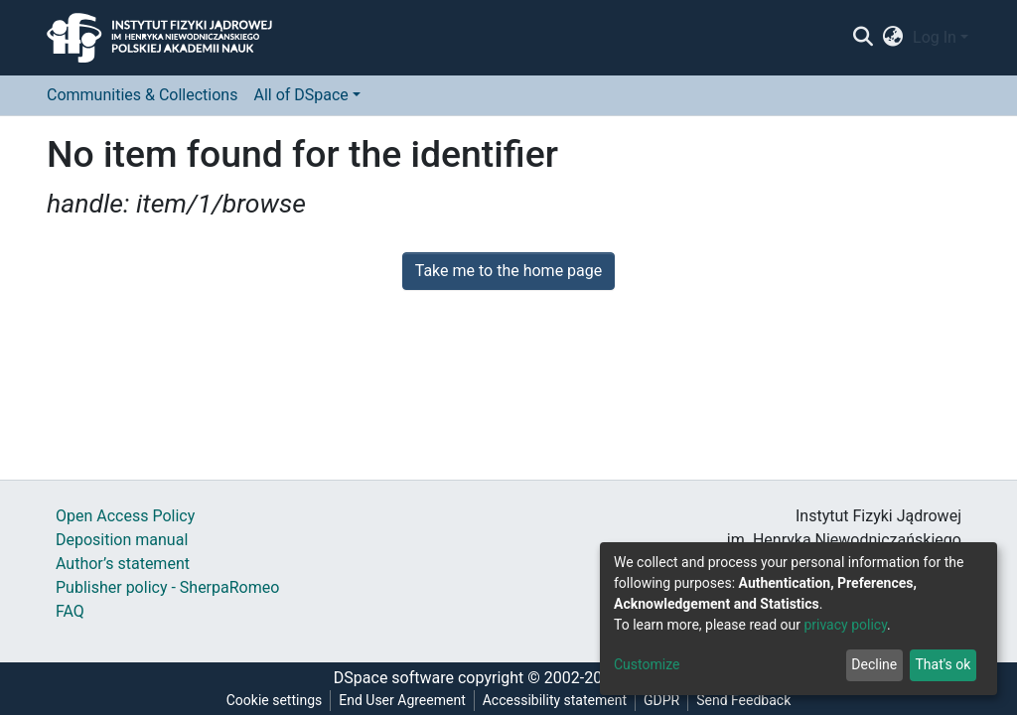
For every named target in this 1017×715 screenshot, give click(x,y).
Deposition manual (122, 539)
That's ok (942, 664)
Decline (874, 664)
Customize (646, 664)
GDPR (661, 700)
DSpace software (394, 677)
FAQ (70, 611)
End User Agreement (402, 700)
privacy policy (845, 625)
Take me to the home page (509, 270)
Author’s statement (123, 563)
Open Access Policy (125, 515)
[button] (893, 38)
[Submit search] (862, 38)
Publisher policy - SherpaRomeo (167, 587)
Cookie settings (274, 700)
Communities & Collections (142, 94)
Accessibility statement (555, 700)
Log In (934, 37)
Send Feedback (743, 700)
